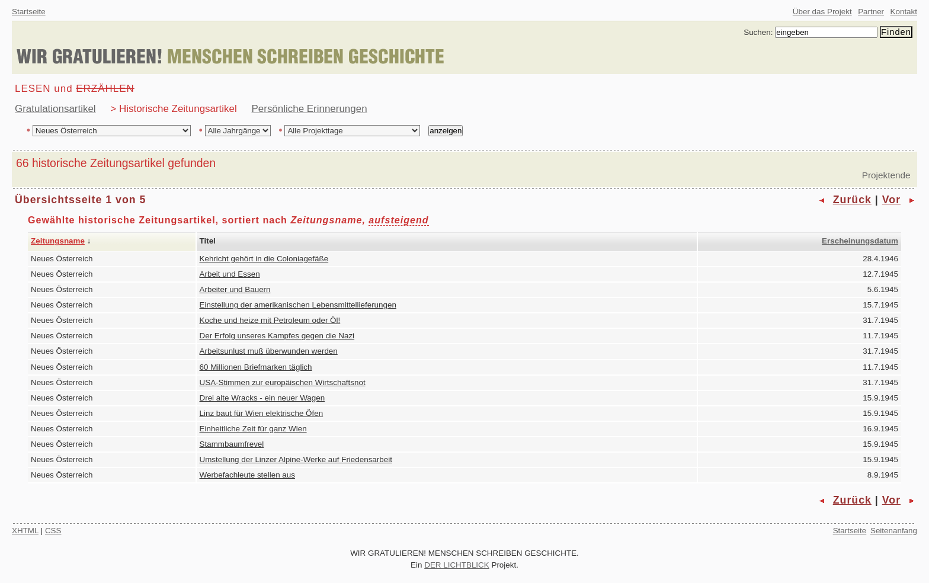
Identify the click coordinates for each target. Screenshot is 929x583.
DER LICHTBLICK (456, 564)
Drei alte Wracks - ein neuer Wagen (262, 397)
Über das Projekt (822, 11)
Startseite (29, 11)
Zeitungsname (58, 240)
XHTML (25, 530)
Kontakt (903, 11)
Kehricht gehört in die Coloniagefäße (264, 258)
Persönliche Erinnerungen (309, 108)
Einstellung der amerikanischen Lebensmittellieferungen (298, 304)
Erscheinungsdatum (860, 240)
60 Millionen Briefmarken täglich (256, 367)
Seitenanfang (893, 530)
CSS (53, 530)
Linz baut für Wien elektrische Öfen (261, 413)
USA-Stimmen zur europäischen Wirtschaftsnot (283, 382)
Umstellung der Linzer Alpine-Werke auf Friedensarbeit (296, 459)
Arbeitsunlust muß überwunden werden (269, 351)
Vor (891, 200)
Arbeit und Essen (230, 274)
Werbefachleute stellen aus (247, 474)
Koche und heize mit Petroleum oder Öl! (270, 320)
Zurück (852, 200)
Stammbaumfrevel (232, 444)
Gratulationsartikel (55, 108)
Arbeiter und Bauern (235, 289)
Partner (871, 11)
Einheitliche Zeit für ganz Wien (253, 428)
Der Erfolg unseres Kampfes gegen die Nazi (277, 335)
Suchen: (758, 32)
